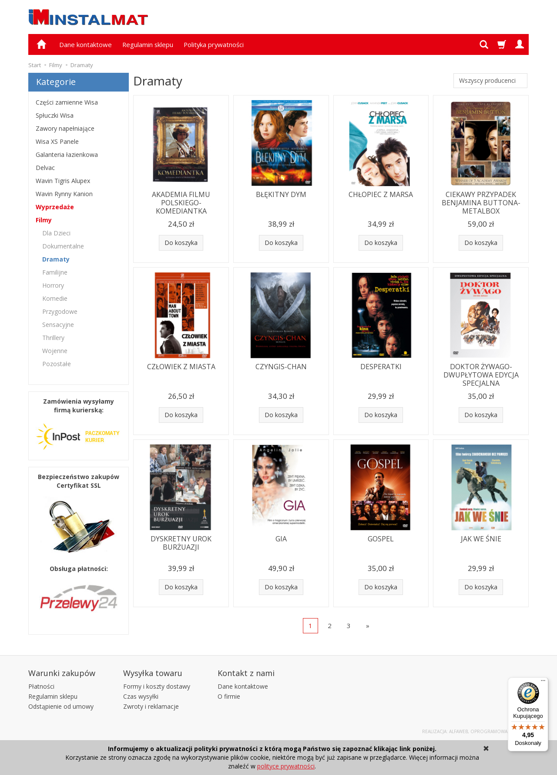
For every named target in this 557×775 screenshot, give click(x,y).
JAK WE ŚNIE (481, 539)
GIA (281, 539)
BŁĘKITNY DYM (281, 194)
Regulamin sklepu (147, 44)
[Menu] (543, 682)
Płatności (41, 686)
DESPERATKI (381, 366)
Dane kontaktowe (85, 44)
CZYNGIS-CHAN (281, 366)
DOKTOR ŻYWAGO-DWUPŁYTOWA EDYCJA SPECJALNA (481, 375)
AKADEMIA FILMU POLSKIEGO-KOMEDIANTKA (181, 203)
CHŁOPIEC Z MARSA (381, 194)
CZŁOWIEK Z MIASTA (181, 366)
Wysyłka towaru (152, 673)
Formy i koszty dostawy (156, 686)
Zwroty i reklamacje (151, 706)
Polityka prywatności (214, 44)
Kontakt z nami (246, 673)
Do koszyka (181, 242)
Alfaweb (458, 731)
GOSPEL (381, 539)
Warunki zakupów (61, 673)
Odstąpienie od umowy (61, 706)
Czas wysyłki (140, 696)
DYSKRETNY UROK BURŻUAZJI (181, 543)
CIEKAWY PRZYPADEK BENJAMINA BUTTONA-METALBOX (481, 203)
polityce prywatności (286, 766)
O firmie (229, 696)
